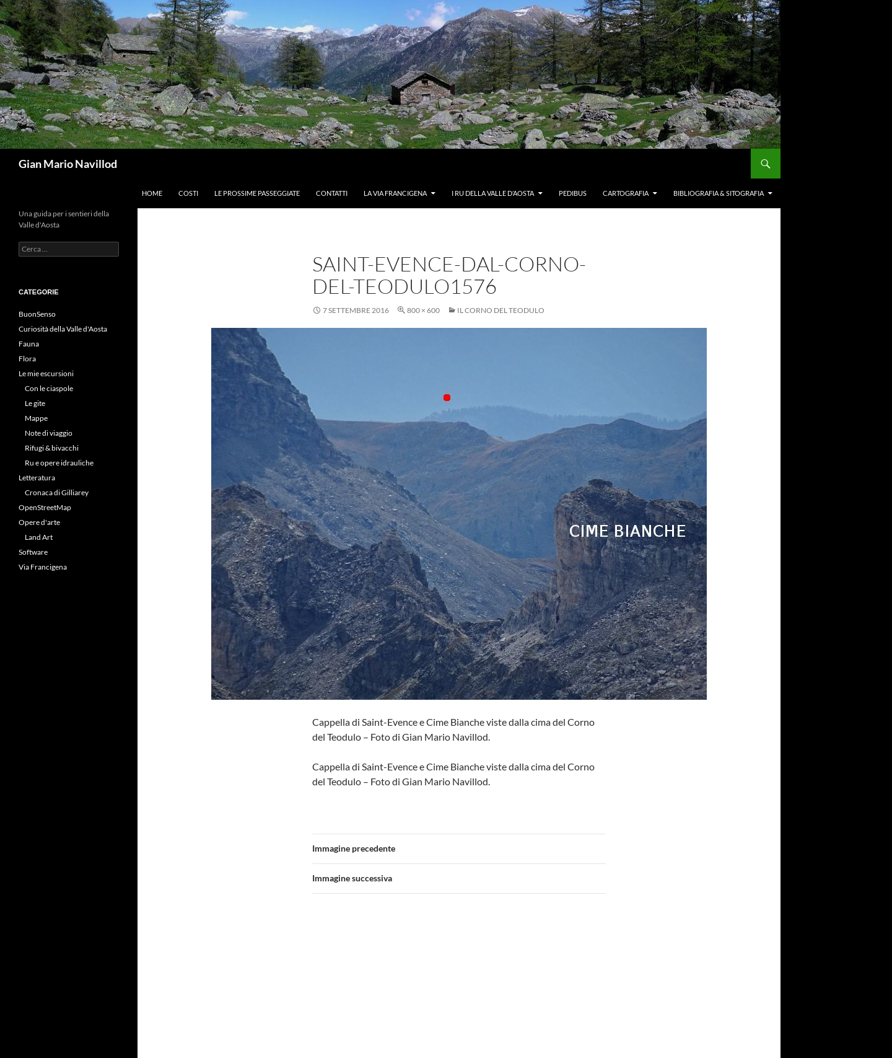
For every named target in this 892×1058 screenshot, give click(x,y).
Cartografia (626, 193)
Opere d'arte (39, 522)
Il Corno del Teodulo (500, 310)
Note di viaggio (48, 433)
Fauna (29, 343)
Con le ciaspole (49, 388)
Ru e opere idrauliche (59, 462)
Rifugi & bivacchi (52, 447)
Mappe (36, 418)
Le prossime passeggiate (257, 193)
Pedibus (573, 193)
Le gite (35, 403)
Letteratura (37, 477)
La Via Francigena (395, 193)
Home (152, 193)
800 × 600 (423, 310)
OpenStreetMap (45, 507)
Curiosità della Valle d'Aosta (63, 328)
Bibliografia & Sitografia (718, 193)
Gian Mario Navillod (68, 163)
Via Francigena (43, 566)
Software (33, 552)
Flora (27, 358)
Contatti (332, 193)
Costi (188, 193)
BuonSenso (37, 314)
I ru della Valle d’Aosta (493, 193)
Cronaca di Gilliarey (57, 492)
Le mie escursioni (46, 373)
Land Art (39, 537)
